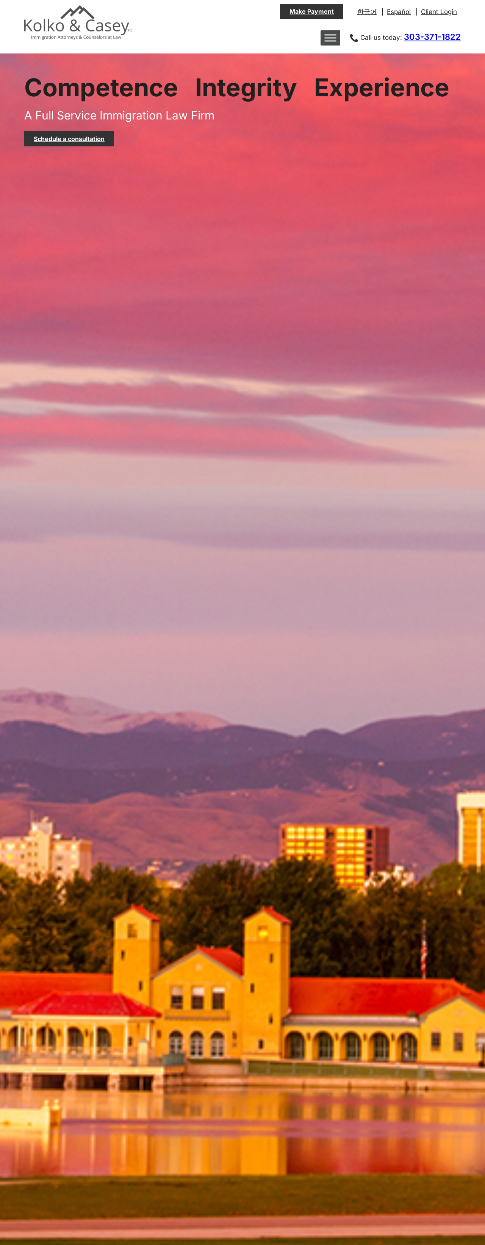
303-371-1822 (432, 37)
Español (399, 12)
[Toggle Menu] (330, 37)
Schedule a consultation (69, 139)
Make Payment (311, 11)
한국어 (367, 12)
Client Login (439, 12)
